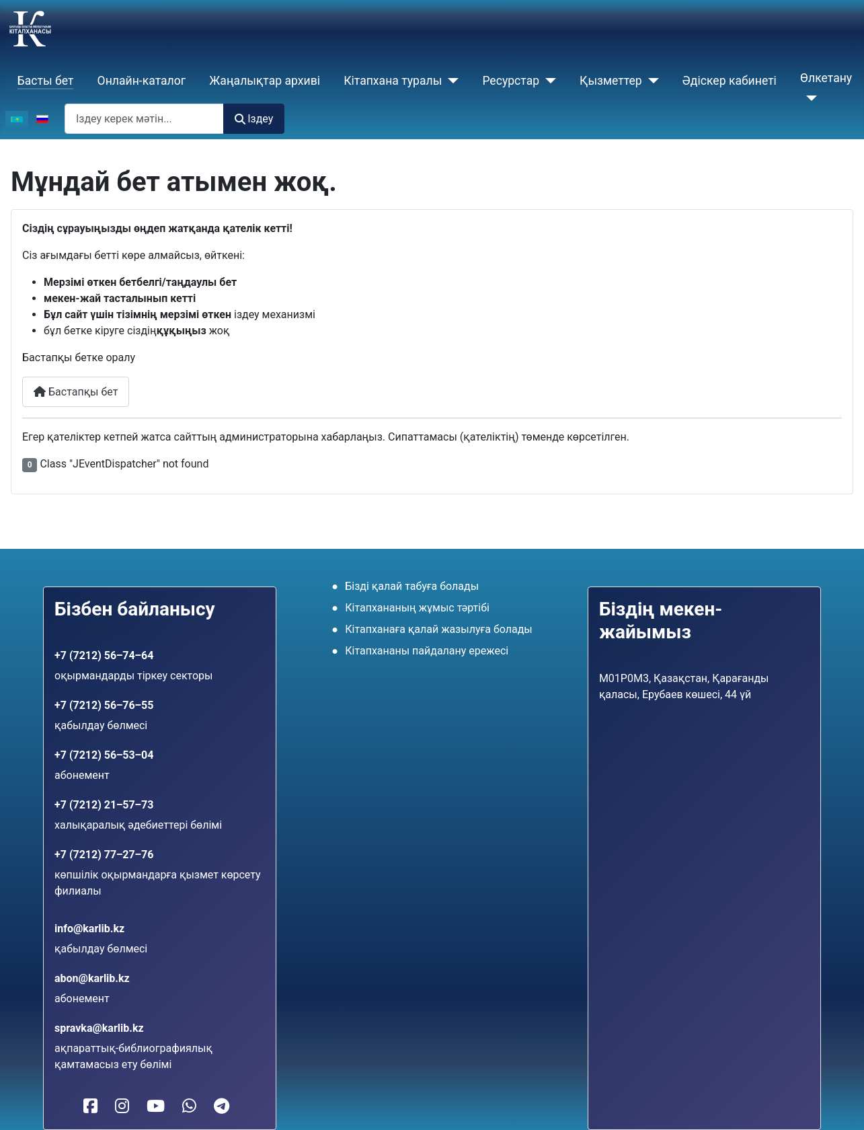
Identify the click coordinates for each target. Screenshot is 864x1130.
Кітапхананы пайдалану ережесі (426, 650)
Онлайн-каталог (141, 80)
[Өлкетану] (808, 98)
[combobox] (144, 119)
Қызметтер (611, 80)
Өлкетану (826, 78)
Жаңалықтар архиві (264, 80)
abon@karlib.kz (92, 978)
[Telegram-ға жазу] (221, 1106)
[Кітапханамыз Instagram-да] (122, 1106)
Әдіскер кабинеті (729, 80)
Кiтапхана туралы (393, 80)
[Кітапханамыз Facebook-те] (90, 1106)
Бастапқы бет (76, 391)
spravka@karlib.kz (99, 1028)
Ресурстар (510, 80)
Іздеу (254, 118)
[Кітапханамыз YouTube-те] (156, 1106)
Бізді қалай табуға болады (412, 586)
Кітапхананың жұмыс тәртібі (417, 607)
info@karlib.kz (89, 928)
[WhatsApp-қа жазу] (189, 1106)
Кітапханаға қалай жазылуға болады (439, 629)
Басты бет (45, 80)
